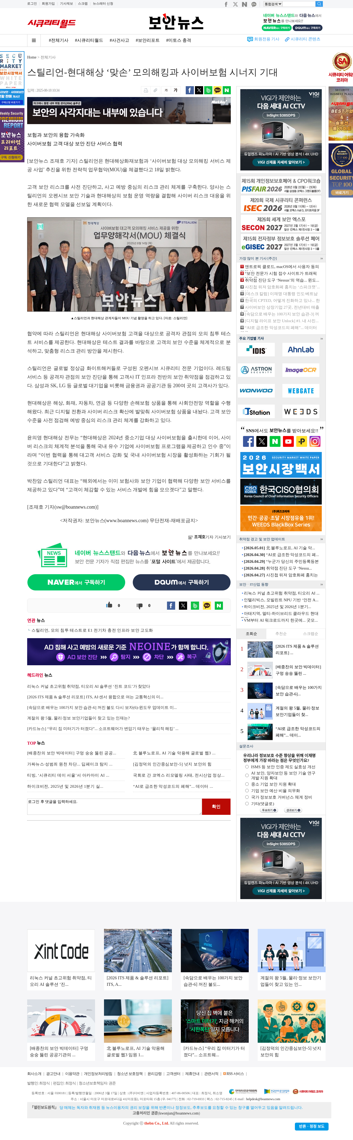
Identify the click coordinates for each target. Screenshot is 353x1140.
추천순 (281, 634)
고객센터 (173, 1074)
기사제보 (66, 3)
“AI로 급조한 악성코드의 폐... (281, 555)
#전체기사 (58, 40)
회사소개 (34, 1074)
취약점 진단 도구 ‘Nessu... (278, 568)
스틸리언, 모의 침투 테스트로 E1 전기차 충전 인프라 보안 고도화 (92, 630)
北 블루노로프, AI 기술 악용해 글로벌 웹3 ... (174, 753)
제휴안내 (192, 1074)
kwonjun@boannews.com (178, 1113)
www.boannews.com (126, 520)
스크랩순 (310, 634)
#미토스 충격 (178, 40)
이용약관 (72, 1074)
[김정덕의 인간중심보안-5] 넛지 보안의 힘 (172, 764)
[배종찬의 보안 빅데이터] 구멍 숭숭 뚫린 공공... (71, 753)
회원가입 (48, 3)
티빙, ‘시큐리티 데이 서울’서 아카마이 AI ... (68, 775)
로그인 (32, 3)
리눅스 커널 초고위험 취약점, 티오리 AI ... (281, 593)
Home (31, 57)
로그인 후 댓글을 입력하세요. (114, 807)
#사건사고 (119, 40)
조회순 (251, 634)
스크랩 (83, 3)
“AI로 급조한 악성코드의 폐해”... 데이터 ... (173, 786)
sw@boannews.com (75, 507)
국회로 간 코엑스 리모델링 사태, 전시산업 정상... (179, 775)
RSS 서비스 (235, 1074)
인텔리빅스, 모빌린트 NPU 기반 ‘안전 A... (281, 600)
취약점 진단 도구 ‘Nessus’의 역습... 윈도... (282, 280)
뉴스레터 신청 (103, 3)
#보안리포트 (148, 40)
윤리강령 (154, 1074)
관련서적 (211, 1074)
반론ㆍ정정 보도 (311, 1127)
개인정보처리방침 (98, 1074)
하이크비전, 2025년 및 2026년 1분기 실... (65, 786)
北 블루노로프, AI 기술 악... (279, 548)
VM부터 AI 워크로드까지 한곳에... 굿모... (281, 620)
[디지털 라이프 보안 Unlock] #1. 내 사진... (282, 321)
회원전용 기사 (267, 39)
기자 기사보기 (209, 537)
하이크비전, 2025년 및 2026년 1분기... (277, 607)
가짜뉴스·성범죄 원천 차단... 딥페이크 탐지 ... (70, 764)
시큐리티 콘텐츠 (305, 39)
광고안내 (53, 1074)
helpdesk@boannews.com (263, 1099)
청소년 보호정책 (130, 1074)
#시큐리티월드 (89, 40)
